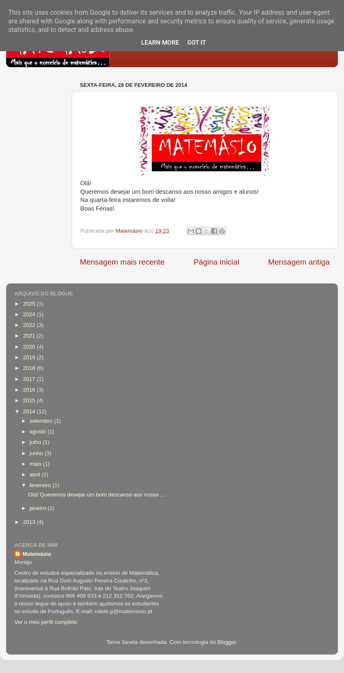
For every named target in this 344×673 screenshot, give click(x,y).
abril (35, 474)
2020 (30, 347)
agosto (38, 431)
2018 (30, 368)
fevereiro (40, 485)
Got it (196, 42)
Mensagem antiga (299, 262)
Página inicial (216, 262)
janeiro (38, 508)
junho (37, 453)
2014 (30, 411)
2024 (30, 314)
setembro (41, 421)
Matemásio (37, 554)
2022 (30, 325)
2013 (30, 522)
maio (36, 464)
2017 (30, 379)
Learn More (160, 42)
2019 (30, 357)
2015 (30, 400)
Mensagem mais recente (122, 262)
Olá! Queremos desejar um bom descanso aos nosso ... (96, 495)
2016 (30, 390)
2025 (30, 304)
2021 (30, 336)
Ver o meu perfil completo (45, 622)
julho (36, 442)
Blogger (226, 642)
